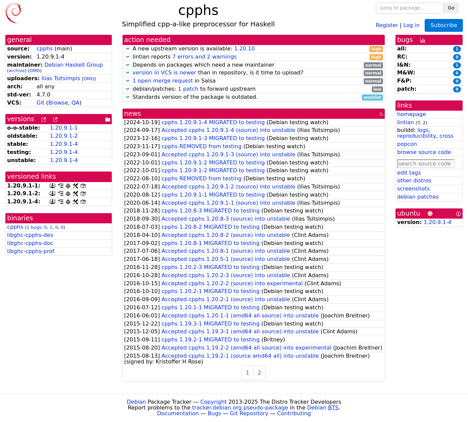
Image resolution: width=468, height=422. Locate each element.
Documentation (178, 413)
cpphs (45, 48)
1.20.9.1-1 (64, 128)
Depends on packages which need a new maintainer (253, 65)
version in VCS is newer (164, 72)
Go (451, 7)
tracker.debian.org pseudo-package (240, 407)
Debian (136, 402)
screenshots (413, 188)
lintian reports (253, 57)
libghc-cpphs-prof (30, 251)
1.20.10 (244, 48)
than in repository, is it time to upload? (253, 73)
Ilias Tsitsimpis (60, 78)
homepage (411, 114)
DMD (34, 70)
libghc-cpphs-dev (30, 235)
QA (75, 102)
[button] (127, 48)
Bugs (214, 413)
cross (446, 136)
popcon (407, 144)
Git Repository (249, 413)
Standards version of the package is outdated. (253, 97)
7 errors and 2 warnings (204, 56)
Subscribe (443, 25)
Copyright (213, 402)
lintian (405, 122)
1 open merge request (163, 80)
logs (423, 130)
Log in (411, 25)
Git (40, 102)
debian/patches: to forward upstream (253, 89)
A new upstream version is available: (253, 49)
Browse (58, 102)
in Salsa (253, 81)
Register (387, 25)
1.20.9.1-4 (64, 144)
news (132, 113)
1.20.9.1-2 (64, 136)
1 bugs (34, 227)
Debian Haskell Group (73, 65)
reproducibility (416, 136)
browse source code (424, 152)
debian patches (418, 197)
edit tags (409, 173)
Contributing (294, 413)
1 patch (188, 89)
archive (17, 70)
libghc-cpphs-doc (30, 243)
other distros (414, 180)
